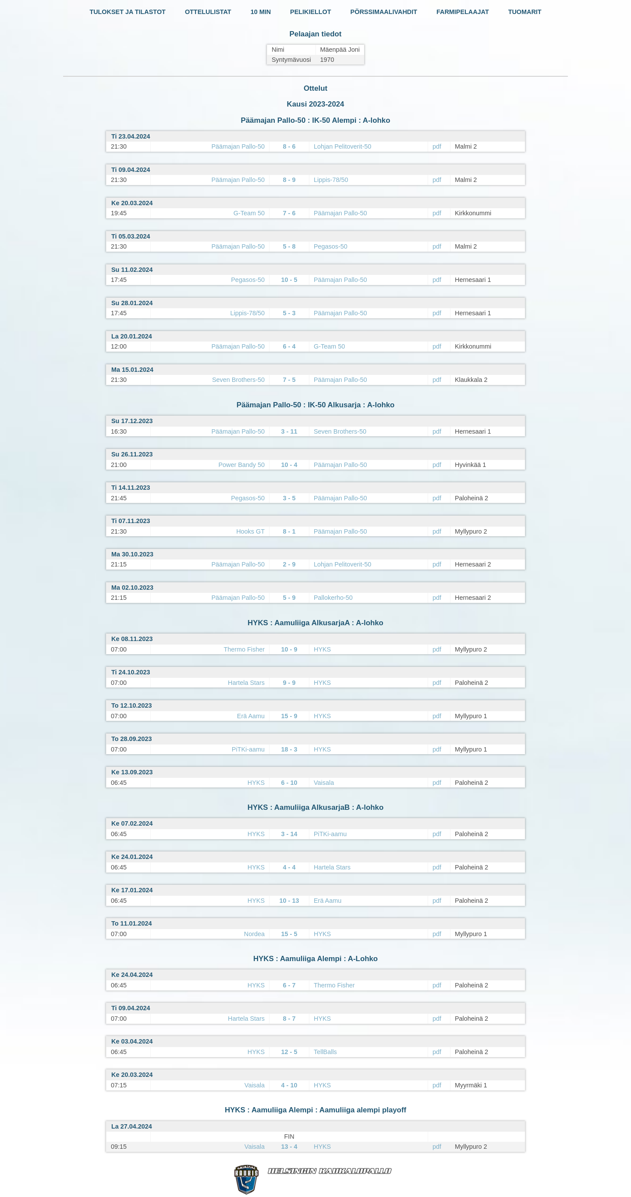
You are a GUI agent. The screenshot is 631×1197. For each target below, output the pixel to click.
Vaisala (324, 782)
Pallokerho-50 (333, 597)
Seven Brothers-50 (238, 379)
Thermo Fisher (244, 649)
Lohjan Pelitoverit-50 (342, 146)
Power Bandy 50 (241, 464)
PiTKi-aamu (248, 749)
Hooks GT (250, 531)
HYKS (322, 649)
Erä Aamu (251, 716)
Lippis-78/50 (331, 179)
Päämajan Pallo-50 (238, 146)
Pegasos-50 (330, 246)
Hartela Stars (246, 682)
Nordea (254, 933)
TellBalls (325, 1051)
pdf (436, 146)
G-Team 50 (249, 213)
